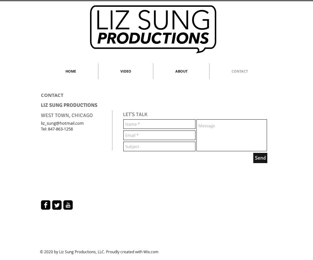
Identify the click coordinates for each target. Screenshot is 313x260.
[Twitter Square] (57, 205)
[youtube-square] (68, 205)
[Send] (260, 158)
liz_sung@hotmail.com (62, 123)
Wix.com (150, 251)
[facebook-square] (45, 205)
